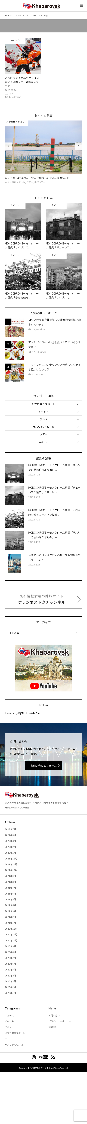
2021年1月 (10, 922)
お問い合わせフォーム (43, 765)
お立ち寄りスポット (43, 404)
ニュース (43, 442)
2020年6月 (10, 963)
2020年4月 (10, 975)
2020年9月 (10, 946)
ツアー (43, 434)
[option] (43, 152)
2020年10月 (11, 940)
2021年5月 (10, 899)
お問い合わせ (55, 1015)
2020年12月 (11, 928)
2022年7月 (10, 829)
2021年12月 (11, 858)
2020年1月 (10, 992)
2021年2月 (10, 917)
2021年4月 (10, 905)
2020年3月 (10, 981)
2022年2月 (10, 846)
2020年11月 (11, 934)
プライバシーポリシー (59, 1021)
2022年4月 (10, 840)
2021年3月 (10, 911)
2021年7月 (10, 887)
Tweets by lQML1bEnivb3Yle (22, 713)
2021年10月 (11, 870)
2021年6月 (10, 893)
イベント (43, 412)
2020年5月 (10, 969)
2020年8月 (10, 952)
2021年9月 (10, 875)
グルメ (43, 419)
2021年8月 (10, 881)
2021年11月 (11, 864)
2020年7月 (10, 957)
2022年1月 (10, 852)
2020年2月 (10, 987)
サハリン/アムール (43, 427)
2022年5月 (10, 835)
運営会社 (52, 1027)
